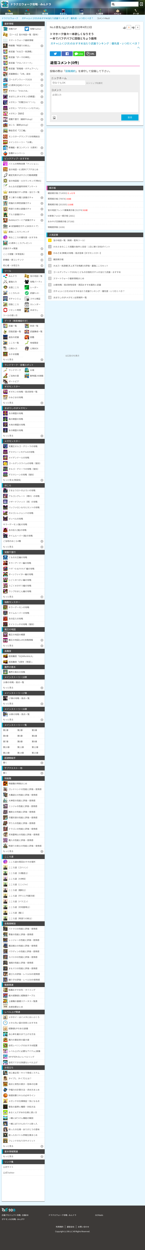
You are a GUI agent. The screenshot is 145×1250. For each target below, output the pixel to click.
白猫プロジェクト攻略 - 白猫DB (15, 1215)
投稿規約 (70, 71)
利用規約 (59, 1226)
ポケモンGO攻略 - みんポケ (13, 1219)
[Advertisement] (94, 152)
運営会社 (70, 1226)
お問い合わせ (83, 1226)
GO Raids (99, 1215)
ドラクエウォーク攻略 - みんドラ (30, 4)
